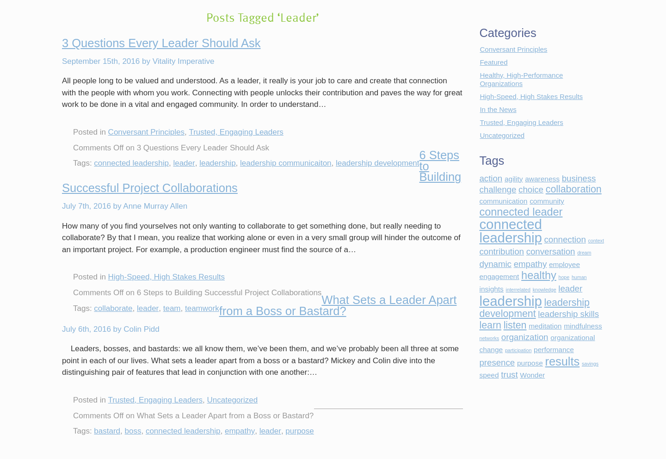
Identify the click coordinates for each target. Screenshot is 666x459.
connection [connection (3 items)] (565, 239)
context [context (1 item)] (596, 240)
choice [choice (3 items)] (530, 189)
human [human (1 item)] (579, 277)
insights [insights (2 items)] (491, 289)
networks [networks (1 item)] (489, 338)
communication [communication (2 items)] (503, 201)
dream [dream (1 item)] (584, 252)
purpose (299, 431)
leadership (217, 163)
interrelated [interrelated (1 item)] (518, 289)
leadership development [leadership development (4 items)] (534, 308)
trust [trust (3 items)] (509, 374)
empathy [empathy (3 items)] (530, 264)
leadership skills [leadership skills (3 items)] (568, 314)
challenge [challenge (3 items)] (497, 189)
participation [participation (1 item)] (518, 350)
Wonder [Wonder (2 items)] (532, 375)
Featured (493, 62)
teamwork (202, 308)
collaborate (113, 308)
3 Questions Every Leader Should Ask (161, 43)
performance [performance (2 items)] (554, 350)
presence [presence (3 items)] (497, 362)
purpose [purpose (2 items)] (530, 363)
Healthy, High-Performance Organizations (521, 79)
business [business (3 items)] (579, 178)
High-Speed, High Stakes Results (166, 277)
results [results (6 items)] (562, 361)
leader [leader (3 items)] (570, 288)
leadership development (377, 163)
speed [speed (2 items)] (489, 375)
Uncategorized (232, 400)
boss (133, 431)
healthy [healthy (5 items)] (538, 275)
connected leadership (131, 163)
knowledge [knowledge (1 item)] (544, 289)
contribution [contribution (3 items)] (501, 251)
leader (184, 163)
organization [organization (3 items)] (525, 337)
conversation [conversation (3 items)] (550, 251)
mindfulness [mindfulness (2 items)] (583, 326)
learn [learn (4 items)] (490, 325)
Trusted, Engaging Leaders (236, 132)
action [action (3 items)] (490, 178)
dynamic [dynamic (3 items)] (495, 264)
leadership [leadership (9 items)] (510, 301)
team (172, 308)
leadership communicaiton (286, 163)
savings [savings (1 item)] (590, 363)
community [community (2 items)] (547, 201)
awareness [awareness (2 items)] (542, 179)
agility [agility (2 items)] (514, 179)
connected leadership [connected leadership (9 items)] (510, 231)
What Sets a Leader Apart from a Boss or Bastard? (338, 305)
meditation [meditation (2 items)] (545, 326)
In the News (498, 109)
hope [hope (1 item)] (563, 277)
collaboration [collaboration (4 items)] (574, 189)
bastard (107, 431)
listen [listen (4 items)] (515, 325)
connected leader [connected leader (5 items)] (520, 212)
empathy (240, 431)
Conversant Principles (146, 132)
